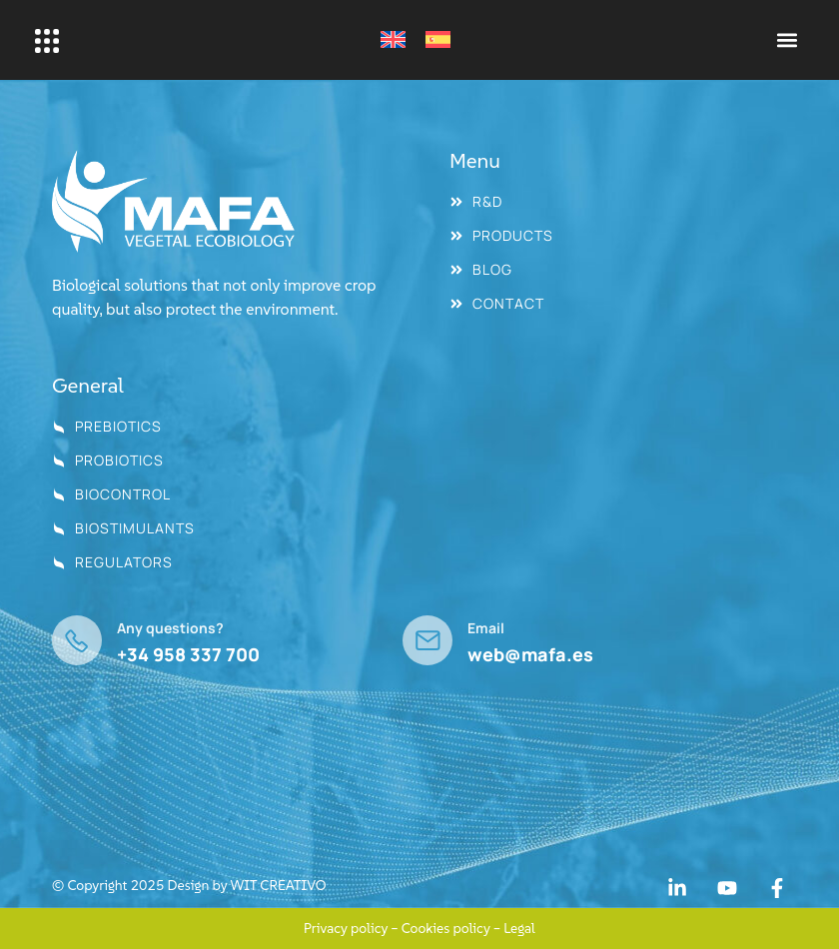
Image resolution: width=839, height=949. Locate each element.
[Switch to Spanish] (438, 40)
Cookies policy (446, 928)
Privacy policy (346, 928)
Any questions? (170, 627)
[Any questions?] (77, 640)
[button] (787, 40)
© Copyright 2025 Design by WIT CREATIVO (189, 885)
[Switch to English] (393, 40)
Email (485, 627)
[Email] (427, 640)
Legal (519, 928)
